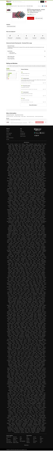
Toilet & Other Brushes (31, 116)
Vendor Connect (23, 136)
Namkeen (14, 439)
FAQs (21, 130)
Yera (34, 439)
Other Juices (15, 441)
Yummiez (27, 439)
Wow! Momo (35, 441)
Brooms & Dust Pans (10, 116)
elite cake (34, 438)
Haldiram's (28, 442)
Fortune (41, 441)
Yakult (41, 439)
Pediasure (41, 438)
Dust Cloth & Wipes (17, 116)
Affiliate (7, 136)
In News (7, 131)
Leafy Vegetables (22, 441)
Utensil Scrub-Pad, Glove (39, 116)
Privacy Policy (8, 134)
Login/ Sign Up (42, 1)
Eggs (20, 439)
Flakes (21, 438)
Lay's (41, 442)
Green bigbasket (9, 133)
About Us (7, 130)
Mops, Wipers (23, 116)
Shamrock (28, 8)
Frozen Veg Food (9, 442)
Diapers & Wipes (15, 442)
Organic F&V (8, 439)
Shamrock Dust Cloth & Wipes (15, 119)
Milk (7, 438)
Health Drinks (15, 438)
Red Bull (27, 438)
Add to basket (30, 18)
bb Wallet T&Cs (22, 134)
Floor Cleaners (8, 441)
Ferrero (34, 442)
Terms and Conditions (9, 137)
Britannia (27, 441)
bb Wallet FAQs (22, 133)
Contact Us (22, 131)
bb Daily (7, 139)
